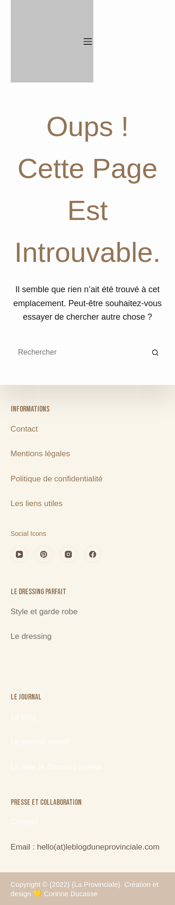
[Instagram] (68, 554)
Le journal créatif (40, 741)
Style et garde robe (44, 611)
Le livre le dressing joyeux (56, 766)
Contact (24, 429)
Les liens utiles (37, 503)
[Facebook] (93, 554)
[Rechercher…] (78, 352)
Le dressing (31, 636)
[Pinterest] (44, 554)
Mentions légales (41, 453)
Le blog (24, 717)
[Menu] (88, 41)
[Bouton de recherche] (155, 352)
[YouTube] (19, 554)
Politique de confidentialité (57, 478)
